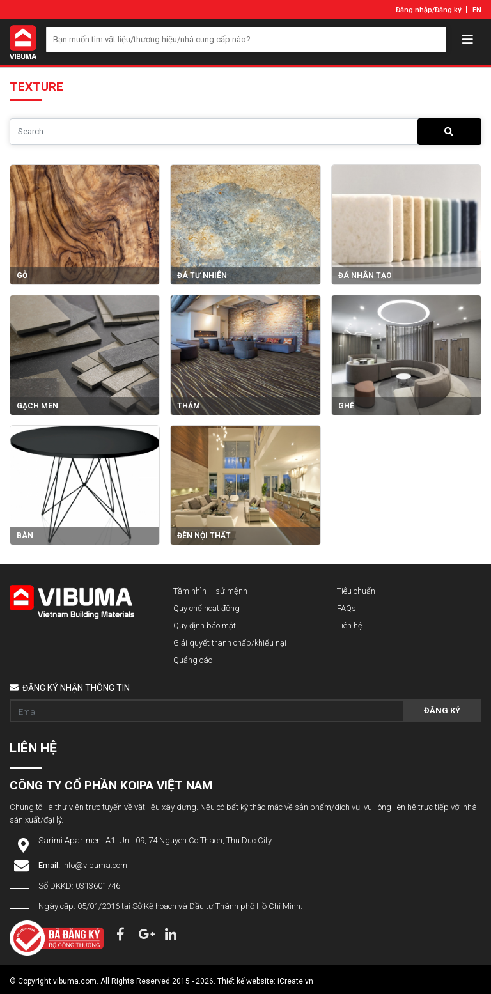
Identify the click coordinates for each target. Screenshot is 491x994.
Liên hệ (349, 625)
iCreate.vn (295, 981)
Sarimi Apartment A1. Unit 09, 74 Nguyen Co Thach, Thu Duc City (155, 840)
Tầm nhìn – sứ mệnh (210, 591)
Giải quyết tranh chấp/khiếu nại (229, 643)
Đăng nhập (414, 10)
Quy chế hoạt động (206, 608)
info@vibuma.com (94, 865)
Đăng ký (448, 10)
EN (476, 10)
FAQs (346, 608)
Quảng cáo (192, 660)
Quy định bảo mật (204, 625)
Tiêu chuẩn (356, 591)
